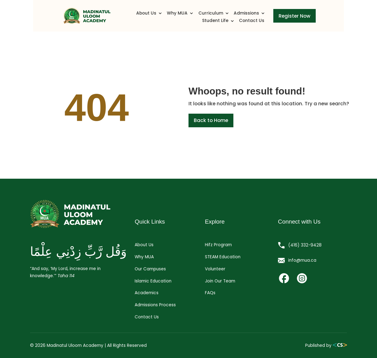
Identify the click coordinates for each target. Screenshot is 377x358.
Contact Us (283, 18)
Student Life (249, 18)
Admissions (214, 18)
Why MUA (146, 18)
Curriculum (179, 18)
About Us (115, 18)
